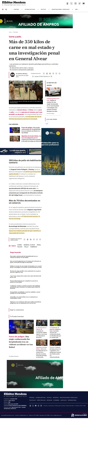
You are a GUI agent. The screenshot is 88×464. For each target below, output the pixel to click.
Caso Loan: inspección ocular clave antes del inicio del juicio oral (25, 276)
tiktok (38, 406)
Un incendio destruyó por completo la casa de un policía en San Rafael (24, 281)
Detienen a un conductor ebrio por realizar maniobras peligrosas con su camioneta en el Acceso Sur (25, 302)
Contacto (77, 405)
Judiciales (63, 400)
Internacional (72, 400)
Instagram (41, 406)
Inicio (10, 32)
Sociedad (49, 400)
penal (39, 245)
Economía (56, 400)
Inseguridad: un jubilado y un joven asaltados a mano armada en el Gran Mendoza (25, 292)
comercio (16, 203)
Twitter (33, 406)
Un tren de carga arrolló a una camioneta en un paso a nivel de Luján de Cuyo (25, 271)
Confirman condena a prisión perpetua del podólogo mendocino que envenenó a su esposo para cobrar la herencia (25, 287)
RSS (81, 405)
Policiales (15, 32)
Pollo (26, 247)
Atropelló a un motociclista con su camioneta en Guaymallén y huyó (24, 297)
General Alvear (22, 110)
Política (43, 9)
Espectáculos (41, 400)
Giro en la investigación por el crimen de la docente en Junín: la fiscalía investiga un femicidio (25, 261)
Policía (31, 110)
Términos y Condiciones (48, 405)
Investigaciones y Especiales (60, 9)
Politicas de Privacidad (60, 405)
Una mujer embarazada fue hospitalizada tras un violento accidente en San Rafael (24, 256)
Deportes (56, 397)
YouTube (36, 406)
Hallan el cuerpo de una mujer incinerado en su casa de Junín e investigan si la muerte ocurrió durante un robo (26, 266)
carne (40, 110)
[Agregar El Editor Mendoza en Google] (42, 76)
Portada (16, 9)
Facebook (30, 406)
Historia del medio (70, 405)
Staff (84, 405)
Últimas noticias (30, 9)
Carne (19, 245)
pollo (12, 112)
